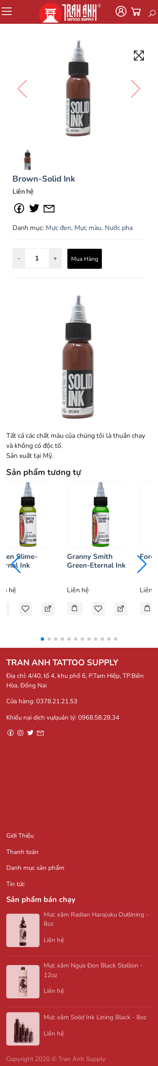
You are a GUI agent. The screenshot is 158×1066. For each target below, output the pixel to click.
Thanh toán (22, 852)
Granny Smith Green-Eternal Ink (96, 561)
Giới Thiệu (20, 835)
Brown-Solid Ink (43, 178)
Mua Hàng (84, 259)
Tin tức (15, 884)
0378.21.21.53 (56, 701)
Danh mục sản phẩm (35, 868)
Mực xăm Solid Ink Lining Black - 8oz (95, 1019)
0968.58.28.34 (98, 717)
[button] (42, 639)
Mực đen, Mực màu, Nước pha (89, 227)
